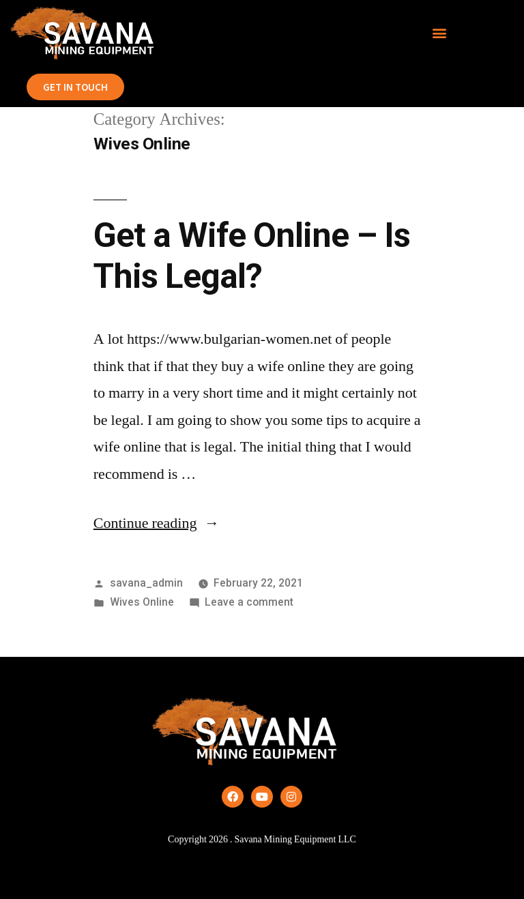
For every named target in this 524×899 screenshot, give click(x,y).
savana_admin (146, 582)
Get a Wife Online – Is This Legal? (251, 255)
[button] (439, 33)
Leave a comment (249, 601)
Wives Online (142, 601)
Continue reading (156, 523)
